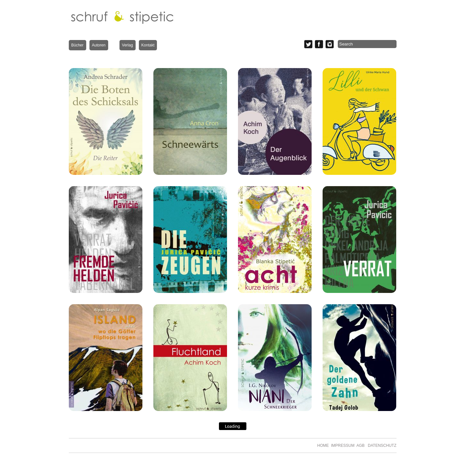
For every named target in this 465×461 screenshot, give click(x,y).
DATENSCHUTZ (381, 445)
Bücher (77, 45)
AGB (360, 445)
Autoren (99, 45)
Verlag (127, 45)
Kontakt (148, 45)
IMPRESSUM (343, 445)
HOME (323, 445)
